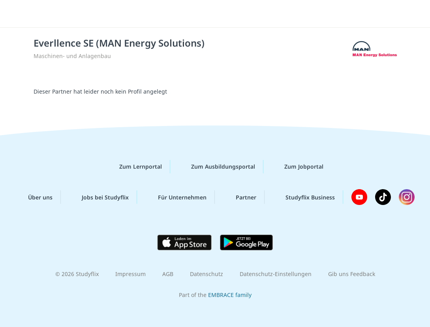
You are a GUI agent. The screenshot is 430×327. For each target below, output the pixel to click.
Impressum (130, 274)
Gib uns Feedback (351, 274)
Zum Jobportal (297, 167)
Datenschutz (206, 274)
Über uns (34, 197)
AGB (167, 274)
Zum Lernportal (134, 167)
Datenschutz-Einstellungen (276, 274)
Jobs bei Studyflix (99, 197)
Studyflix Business (304, 197)
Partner (239, 197)
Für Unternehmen (176, 197)
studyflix (53, 13)
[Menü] (402, 14)
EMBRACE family (230, 295)
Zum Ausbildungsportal (216, 167)
